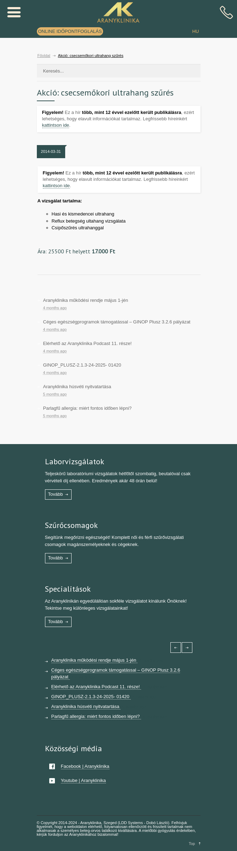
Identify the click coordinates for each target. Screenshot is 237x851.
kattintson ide (55, 125)
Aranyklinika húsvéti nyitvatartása (77, 386)
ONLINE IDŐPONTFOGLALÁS (70, 31)
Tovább (55, 494)
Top (192, 843)
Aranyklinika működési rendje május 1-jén (85, 300)
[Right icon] (187, 647)
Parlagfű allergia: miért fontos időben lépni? (87, 408)
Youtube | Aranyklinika (83, 780)
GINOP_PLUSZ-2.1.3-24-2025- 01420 (82, 365)
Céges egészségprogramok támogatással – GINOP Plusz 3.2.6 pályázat (117, 321)
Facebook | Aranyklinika (85, 766)
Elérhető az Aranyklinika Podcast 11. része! (87, 343)
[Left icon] (175, 647)
